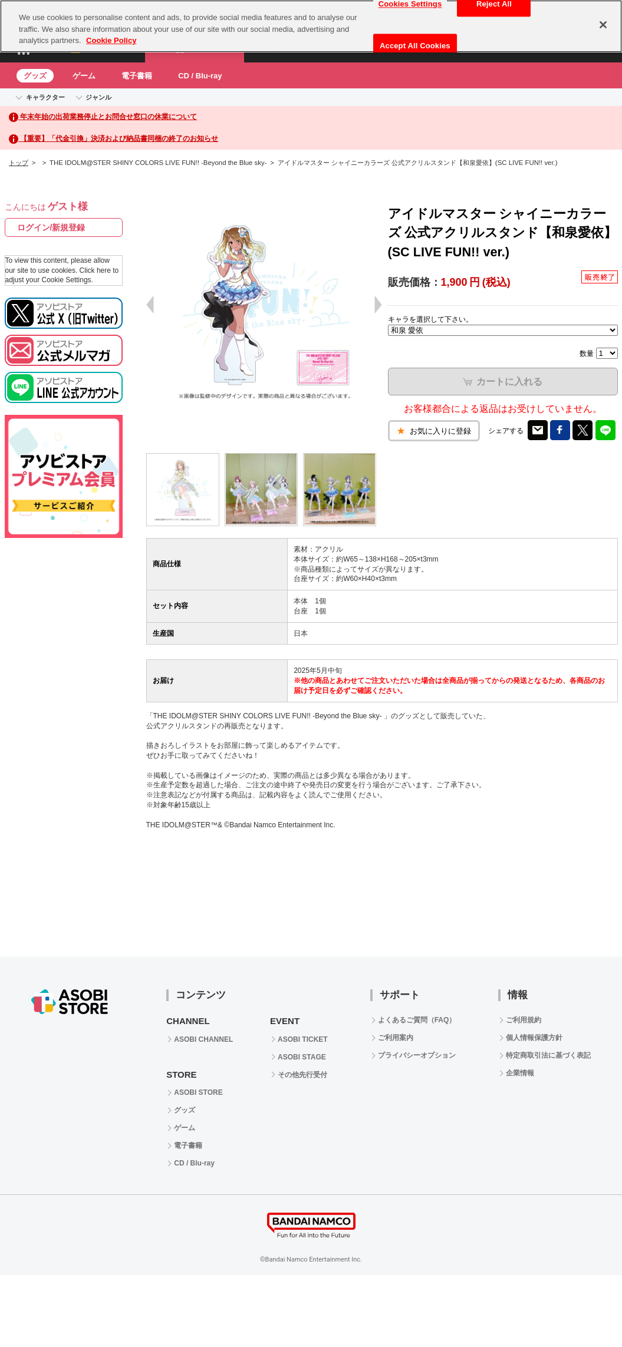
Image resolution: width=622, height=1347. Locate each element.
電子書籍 (136, 75)
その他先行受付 (302, 1075)
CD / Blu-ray (200, 75)
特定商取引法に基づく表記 (548, 1055)
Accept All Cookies (415, 45)
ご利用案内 (395, 1038)
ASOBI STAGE (302, 1057)
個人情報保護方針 (534, 1038)
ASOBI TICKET (303, 1039)
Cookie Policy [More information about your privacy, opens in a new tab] (111, 40)
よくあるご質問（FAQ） (417, 1020)
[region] (311, 26)
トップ (18, 162)
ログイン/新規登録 (51, 227)
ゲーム (84, 75)
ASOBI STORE (198, 1092)
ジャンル (98, 97)
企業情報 (520, 1073)
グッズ (35, 75)
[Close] (603, 25)
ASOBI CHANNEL (203, 1039)
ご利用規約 (523, 1020)
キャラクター (45, 97)
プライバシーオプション (417, 1055)
